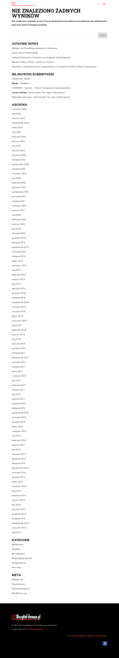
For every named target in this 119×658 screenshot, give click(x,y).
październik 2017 (20, 357)
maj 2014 (16, 532)
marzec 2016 (18, 445)
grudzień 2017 (19, 348)
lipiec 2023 (17, 127)
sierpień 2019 (18, 256)
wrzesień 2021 (19, 196)
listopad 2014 (18, 518)
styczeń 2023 (18, 150)
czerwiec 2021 (19, 206)
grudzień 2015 (19, 459)
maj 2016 (16, 436)
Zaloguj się (17, 579)
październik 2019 (20, 247)
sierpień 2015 (18, 477)
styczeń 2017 (18, 399)
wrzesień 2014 (19, 528)
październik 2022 (20, 164)
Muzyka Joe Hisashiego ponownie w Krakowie (34, 48)
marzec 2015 (18, 500)
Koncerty (16, 567)
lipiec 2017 (17, 371)
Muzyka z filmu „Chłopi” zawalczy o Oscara (33, 62)
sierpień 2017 (18, 367)
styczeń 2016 (18, 454)
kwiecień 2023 (19, 137)
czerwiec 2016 (19, 431)
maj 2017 (16, 380)
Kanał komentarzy (21, 588)
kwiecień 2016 (19, 440)
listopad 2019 (18, 242)
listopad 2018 (18, 298)
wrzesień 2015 (19, 472)
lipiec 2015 (17, 482)
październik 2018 (20, 302)
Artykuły (16, 549)
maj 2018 (16, 325)
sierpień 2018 (18, 311)
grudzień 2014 (19, 514)
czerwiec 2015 (19, 486)
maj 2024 (16, 114)
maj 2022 (16, 178)
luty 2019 (16, 284)
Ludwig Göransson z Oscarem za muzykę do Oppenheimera (41, 57)
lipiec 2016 (17, 426)
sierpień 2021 (18, 201)
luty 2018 (16, 339)
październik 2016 (20, 413)
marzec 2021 (18, 210)
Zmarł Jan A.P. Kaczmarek (25, 53)
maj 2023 (16, 132)
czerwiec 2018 (19, 321)
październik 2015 (20, 468)
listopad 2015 (18, 463)
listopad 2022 (18, 160)
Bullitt (27, 79)
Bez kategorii (18, 553)
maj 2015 (16, 491)
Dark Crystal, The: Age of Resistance (47, 92)
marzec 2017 (18, 390)
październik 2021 (20, 192)
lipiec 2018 (17, 316)
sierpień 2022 (18, 169)
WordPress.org (19, 593)
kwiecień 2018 (19, 330)
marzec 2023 (18, 141)
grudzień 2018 (19, 293)
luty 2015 (16, 505)
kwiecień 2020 (19, 219)
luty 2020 (16, 229)
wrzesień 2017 (19, 362)
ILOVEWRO (17, 88)
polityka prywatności (75, 636)
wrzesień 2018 (19, 307)
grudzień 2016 (19, 403)
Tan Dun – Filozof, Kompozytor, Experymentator (47, 88)
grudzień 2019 (19, 238)
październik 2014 (20, 523)
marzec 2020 (18, 224)
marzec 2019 (18, 279)
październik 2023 (20, 123)
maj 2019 (16, 270)
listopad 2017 (18, 353)
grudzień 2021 (19, 187)
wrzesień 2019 (19, 252)
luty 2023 (16, 146)
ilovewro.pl (17, 79)
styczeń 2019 (18, 288)
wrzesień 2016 (19, 417)
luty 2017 (16, 394)
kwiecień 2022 (19, 183)
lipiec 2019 (17, 261)
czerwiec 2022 (19, 173)
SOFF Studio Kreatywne (35, 629)
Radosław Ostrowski (22, 97)
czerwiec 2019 (19, 265)
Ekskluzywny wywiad (22, 558)
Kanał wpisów (18, 584)
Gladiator (24, 83)
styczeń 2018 (18, 344)
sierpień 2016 (18, 422)
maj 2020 (16, 215)
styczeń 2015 (18, 509)
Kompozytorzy (19, 563)
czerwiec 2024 (19, 109)
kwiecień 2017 (19, 385)
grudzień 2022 (19, 155)
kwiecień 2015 (19, 495)
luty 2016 (16, 449)
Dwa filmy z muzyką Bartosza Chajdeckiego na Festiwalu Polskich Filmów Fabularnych (54, 66)
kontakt (90, 636)
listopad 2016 (18, 408)
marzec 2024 (18, 118)
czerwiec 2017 (19, 376)
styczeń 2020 (18, 233)
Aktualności (18, 544)
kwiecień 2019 (19, 275)
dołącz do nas (101, 636)
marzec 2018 (18, 334)
